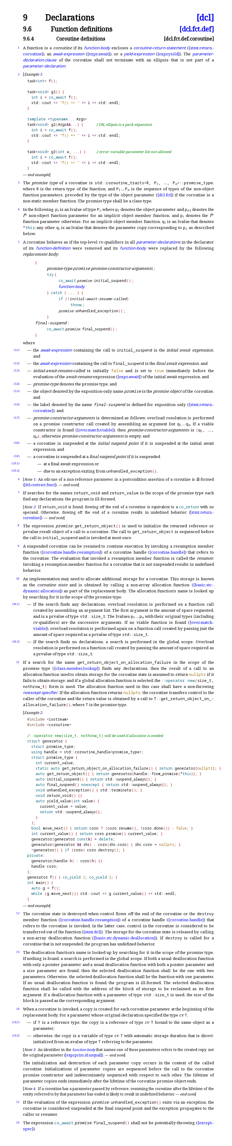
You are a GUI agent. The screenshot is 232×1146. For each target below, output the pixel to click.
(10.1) (15, 604)
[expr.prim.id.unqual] (83, 1055)
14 (17, 1009)
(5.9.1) (15, 463)
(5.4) (16, 384)
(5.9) (16, 456)
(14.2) (15, 1035)
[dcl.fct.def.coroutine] (189, 38)
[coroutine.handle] (167, 552)
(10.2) (15, 641)
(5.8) (16, 443)
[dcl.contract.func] (40, 484)
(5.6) (16, 404)
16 (17, 1123)
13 (17, 952)
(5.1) (16, 350)
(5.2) (16, 363)
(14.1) (15, 1022)
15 (17, 1102)
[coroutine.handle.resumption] (71, 552)
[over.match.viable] (95, 430)
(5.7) (16, 418)
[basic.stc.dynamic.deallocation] (125, 938)
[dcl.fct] (164, 195)
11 (17, 662)
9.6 (27, 29)
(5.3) (16, 370)
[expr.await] (98, 54)
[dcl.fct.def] (196, 29)
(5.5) (16, 391)
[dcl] (205, 18)
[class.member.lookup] (76, 668)
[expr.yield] (168, 54)
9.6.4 (28, 38)
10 (17, 579)
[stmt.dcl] (92, 932)
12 (17, 913)
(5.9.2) (15, 471)
